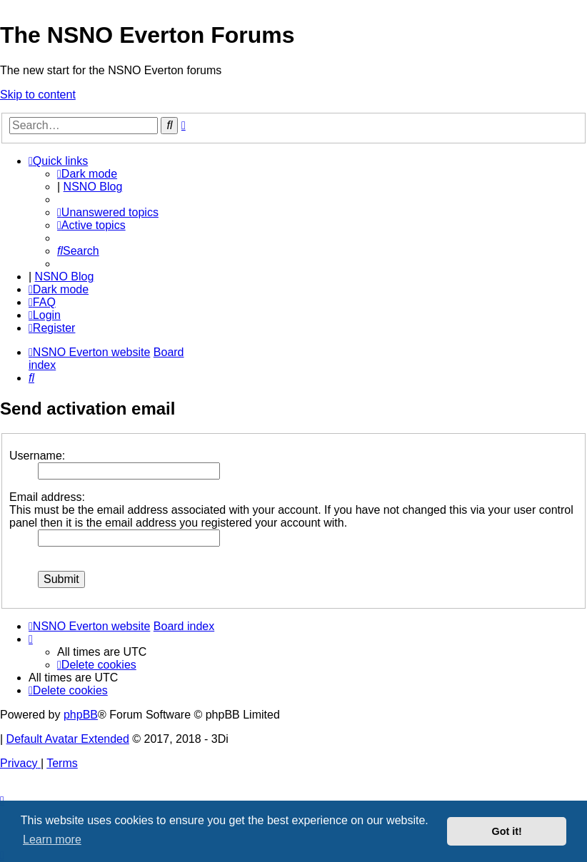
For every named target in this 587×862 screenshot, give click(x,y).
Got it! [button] (507, 831)
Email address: (47, 497)
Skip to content (38, 94)
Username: (37, 456)
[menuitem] (108, 212)
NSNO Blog (93, 187)
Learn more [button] (52, 839)
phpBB (81, 715)
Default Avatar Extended (67, 739)
